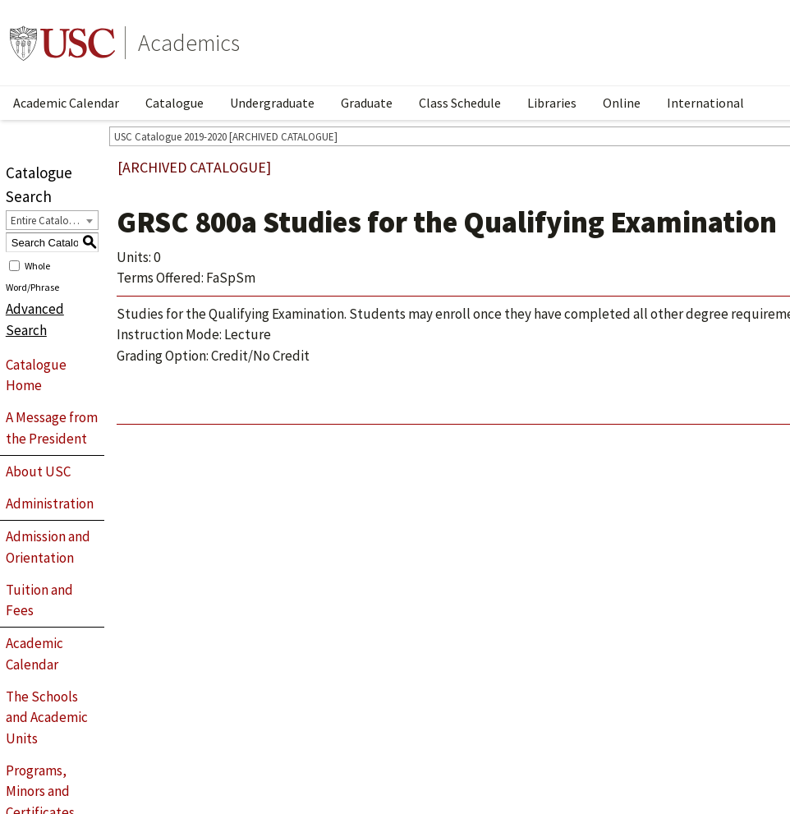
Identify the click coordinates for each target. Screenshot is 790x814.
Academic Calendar (66, 102)
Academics (189, 42)
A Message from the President (52, 428)
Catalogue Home (36, 375)
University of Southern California (62, 43)
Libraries (551, 102)
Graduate (367, 102)
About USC (38, 471)
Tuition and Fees (39, 600)
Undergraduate (272, 102)
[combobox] (52, 220)
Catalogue (174, 102)
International (705, 102)
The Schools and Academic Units (47, 717)
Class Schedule (460, 102)
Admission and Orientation (48, 547)
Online (622, 102)
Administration (50, 503)
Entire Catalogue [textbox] (48, 221)
